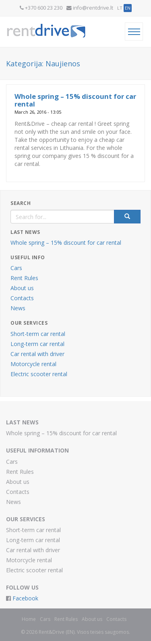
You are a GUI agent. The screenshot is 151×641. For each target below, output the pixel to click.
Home (29, 619)
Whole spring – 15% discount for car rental (75, 100)
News (17, 308)
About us (22, 288)
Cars (16, 268)
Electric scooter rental (38, 374)
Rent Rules (24, 278)
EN (127, 8)
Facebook (24, 598)
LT (119, 8)
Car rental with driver (37, 354)
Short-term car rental (37, 334)
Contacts (22, 298)
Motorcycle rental (33, 364)
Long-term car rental (37, 344)
